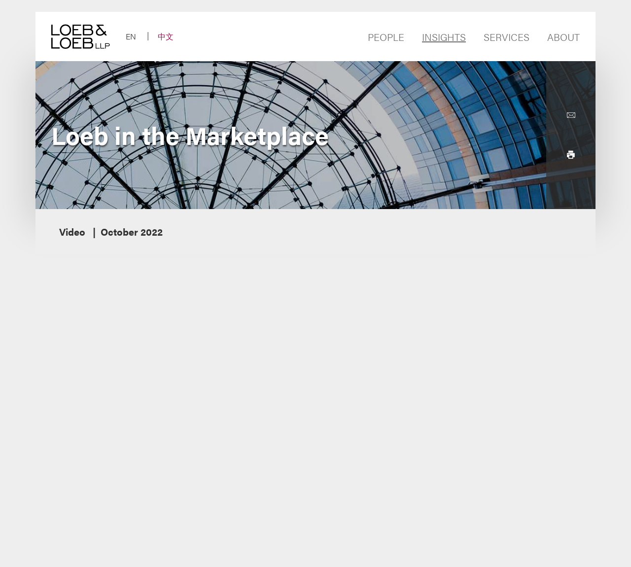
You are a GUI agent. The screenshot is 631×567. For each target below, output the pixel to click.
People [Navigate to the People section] (386, 37)
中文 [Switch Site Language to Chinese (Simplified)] (166, 36)
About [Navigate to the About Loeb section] (563, 37)
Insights (444, 37)
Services (506, 37)
